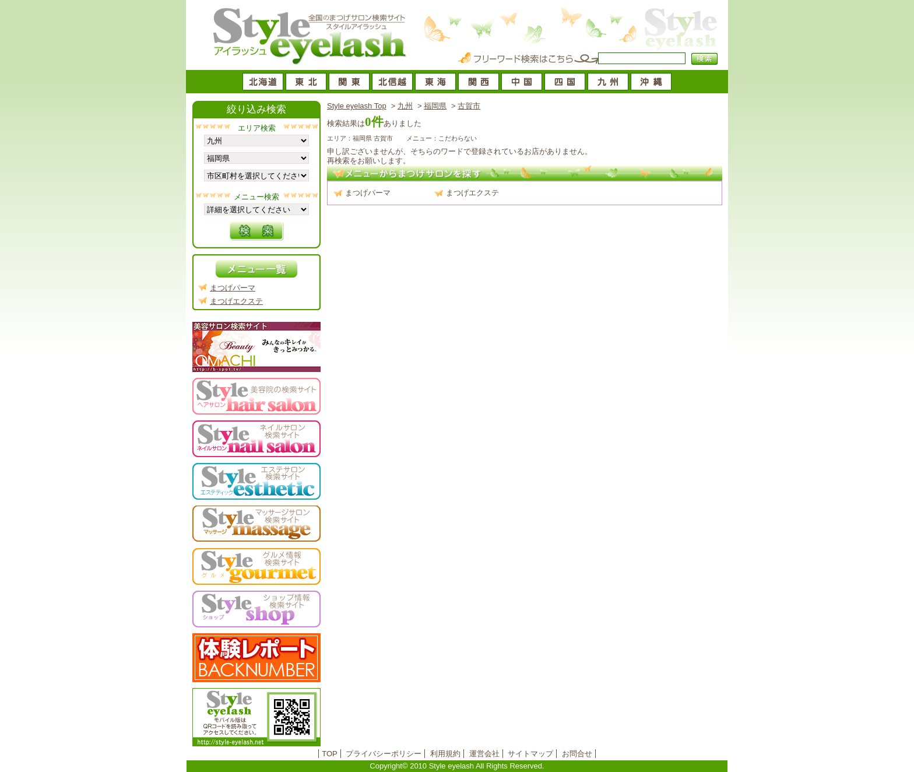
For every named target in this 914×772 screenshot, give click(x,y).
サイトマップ (530, 753)
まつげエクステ (472, 192)
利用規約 (445, 753)
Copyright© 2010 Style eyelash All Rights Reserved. (457, 766)
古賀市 (469, 105)
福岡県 (435, 105)
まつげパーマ (368, 192)
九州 (405, 105)
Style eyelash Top (356, 105)
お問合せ (577, 753)
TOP (330, 753)
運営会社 (484, 753)
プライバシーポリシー (383, 753)
